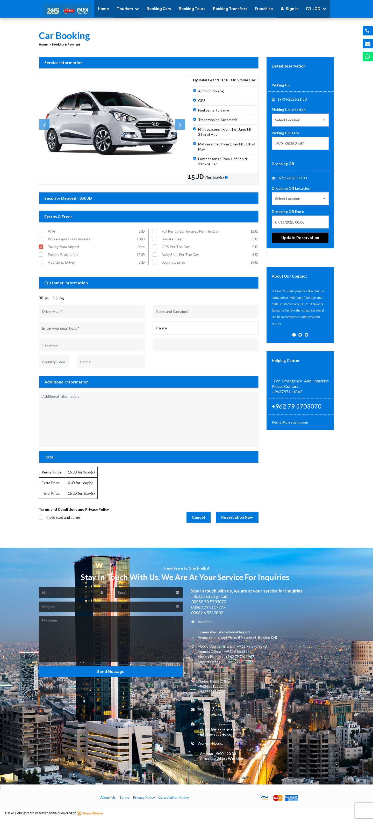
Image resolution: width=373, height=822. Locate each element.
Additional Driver (96, 265)
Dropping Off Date (288, 215)
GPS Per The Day (210, 250)
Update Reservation (300, 241)
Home (103, 10)
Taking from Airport (96, 250)
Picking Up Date (285, 136)
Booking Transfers (230, 10)
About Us (108, 800)
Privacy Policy (144, 800)
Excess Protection (96, 258)
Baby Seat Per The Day (210, 258)
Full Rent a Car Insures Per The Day (210, 234)
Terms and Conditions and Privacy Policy (74, 512)
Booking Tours (192, 10)
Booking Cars (159, 10)
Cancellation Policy (173, 800)
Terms (124, 800)
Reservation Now (237, 521)
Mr (47, 301)
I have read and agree (62, 520)
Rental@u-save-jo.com (290, 425)
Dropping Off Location (291, 191)
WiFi (96, 234)
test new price (210, 265)
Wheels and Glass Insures (96, 242)
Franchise (264, 10)
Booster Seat (210, 242)
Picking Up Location (289, 113)
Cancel (198, 521)
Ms (62, 301)
